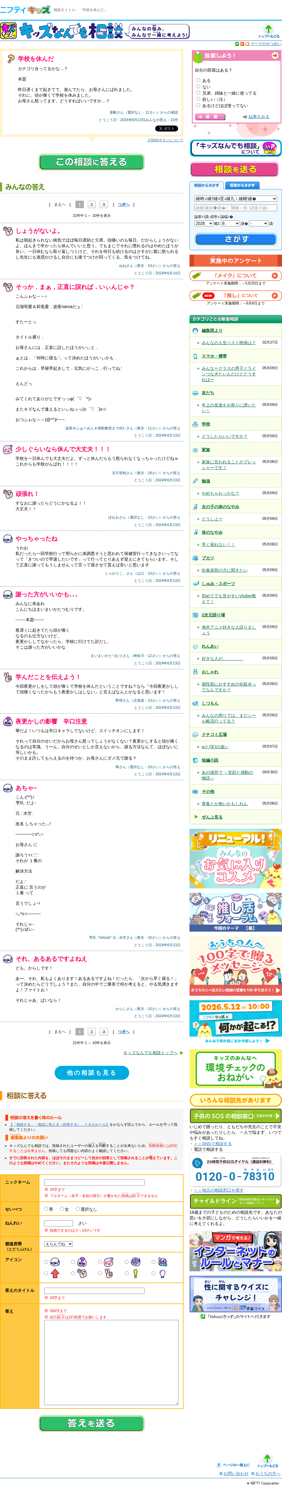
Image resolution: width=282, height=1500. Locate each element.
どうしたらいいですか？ (225, 436)
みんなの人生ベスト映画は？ (229, 342)
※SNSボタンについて (165, 140)
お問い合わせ (236, 1485)
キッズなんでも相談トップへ (150, 1052)
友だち (208, 392)
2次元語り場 (213, 615)
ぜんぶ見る (212, 817)
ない (206, 86)
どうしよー (212, 519)
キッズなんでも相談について (235, 148)
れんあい (210, 646)
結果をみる (259, 117)
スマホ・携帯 (214, 356)
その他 (208, 791)
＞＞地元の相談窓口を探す (219, 1190)
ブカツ (208, 558)
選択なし (89, 1209)
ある (206, 80)
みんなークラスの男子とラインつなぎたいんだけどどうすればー (229, 374)
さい (80, 1223)
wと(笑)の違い (215, 746)
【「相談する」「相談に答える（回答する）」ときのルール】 (59, 1124)
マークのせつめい (265, 43)
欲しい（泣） (214, 99)
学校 (206, 424)
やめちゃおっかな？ (220, 493)
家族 (206, 449)
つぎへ (124, 204)
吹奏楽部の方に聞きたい (225, 570)
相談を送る (234, 169)
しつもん (210, 703)
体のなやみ (212, 532)
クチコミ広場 (214, 734)
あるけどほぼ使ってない (225, 105)
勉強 (206, 481)
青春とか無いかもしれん (225, 803)
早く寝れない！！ (218, 544)
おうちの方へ (268, 1485)
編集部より (212, 330)
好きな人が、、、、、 (223, 658)
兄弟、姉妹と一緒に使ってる (229, 93)
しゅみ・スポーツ (218, 583)
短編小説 (210, 760)
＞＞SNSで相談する (213, 1143)
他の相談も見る (92, 1072)
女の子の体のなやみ (220, 506)
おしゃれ (210, 671)
